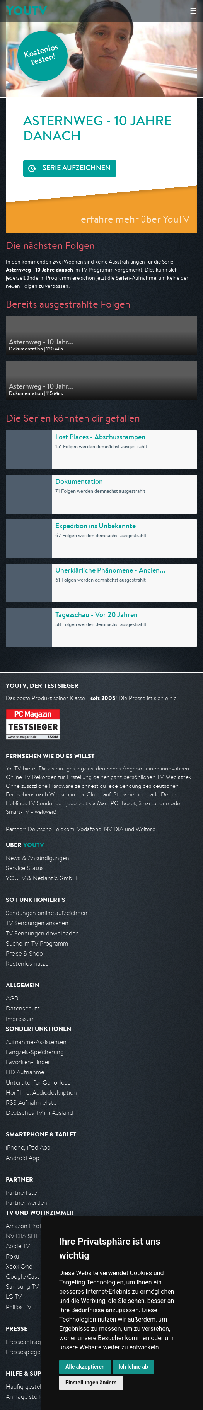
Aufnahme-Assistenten (36, 1042)
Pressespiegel (24, 1352)
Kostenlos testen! (41, 55)
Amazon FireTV (26, 1226)
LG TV (14, 1297)
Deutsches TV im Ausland (39, 1113)
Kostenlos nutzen (29, 963)
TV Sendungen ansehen (37, 923)
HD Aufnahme (25, 1072)
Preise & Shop (24, 953)
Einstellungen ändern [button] (91, 1382)
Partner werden (26, 1203)
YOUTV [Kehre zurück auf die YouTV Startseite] (26, 10)
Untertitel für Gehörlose (38, 1082)
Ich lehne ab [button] (133, 1367)
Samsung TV (22, 1286)
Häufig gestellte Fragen (37, 1387)
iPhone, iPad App (28, 1147)
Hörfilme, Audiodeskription (41, 1093)
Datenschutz (23, 1008)
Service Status (25, 868)
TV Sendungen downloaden (42, 933)
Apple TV (18, 1246)
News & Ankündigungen (37, 858)
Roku (12, 1256)
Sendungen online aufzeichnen (46, 913)
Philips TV (18, 1307)
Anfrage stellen (26, 1397)
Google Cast (22, 1276)
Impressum (20, 1019)
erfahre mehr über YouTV (135, 219)
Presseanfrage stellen (34, 1342)
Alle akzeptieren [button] (85, 1367)
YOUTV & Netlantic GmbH (41, 878)
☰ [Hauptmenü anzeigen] (193, 10)
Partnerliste (21, 1193)
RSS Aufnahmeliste (31, 1103)
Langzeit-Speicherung (35, 1052)
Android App (22, 1158)
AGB (12, 998)
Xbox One (19, 1266)
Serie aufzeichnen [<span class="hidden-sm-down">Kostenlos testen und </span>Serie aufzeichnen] (77, 168)
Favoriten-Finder (28, 1062)
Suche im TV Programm (37, 943)
